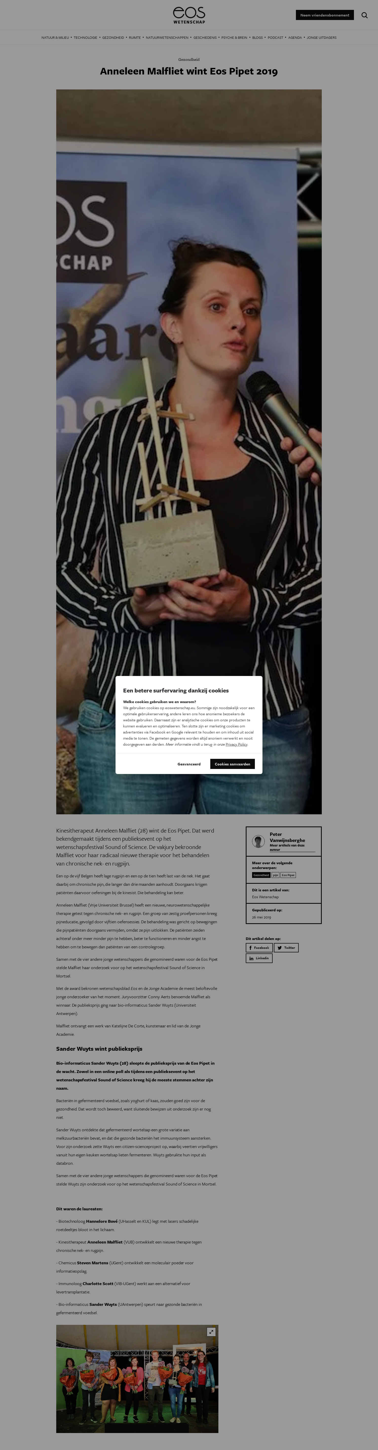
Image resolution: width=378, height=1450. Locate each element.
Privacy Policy (236, 744)
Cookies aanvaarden (232, 764)
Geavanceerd (189, 764)
